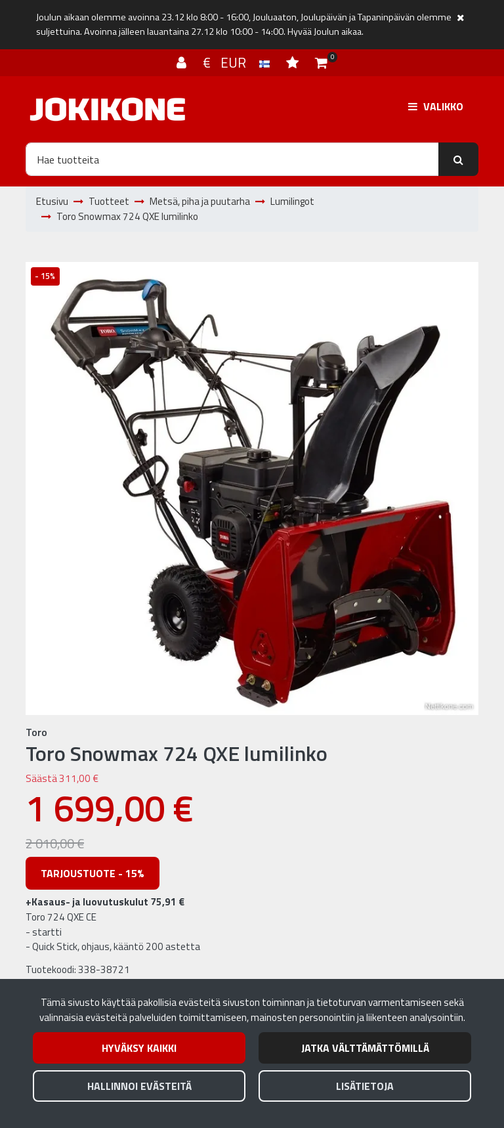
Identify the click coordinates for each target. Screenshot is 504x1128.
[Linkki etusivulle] (108, 109)
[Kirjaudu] (183, 62)
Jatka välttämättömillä (365, 1048)
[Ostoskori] (321, 62)
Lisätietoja (365, 1086)
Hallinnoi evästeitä (139, 1086)
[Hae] (232, 158)
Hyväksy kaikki (139, 1048)
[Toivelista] (294, 62)
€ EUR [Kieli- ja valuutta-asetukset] (238, 62)
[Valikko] (435, 106)
